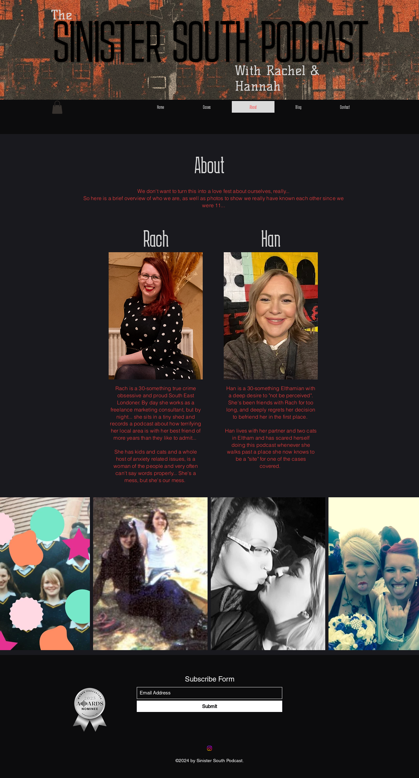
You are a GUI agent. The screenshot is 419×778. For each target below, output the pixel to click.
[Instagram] (209, 748)
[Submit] (209, 706)
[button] (57, 107)
